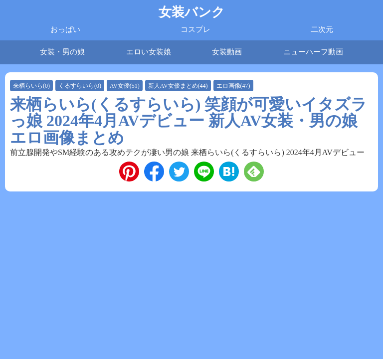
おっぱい (65, 29)
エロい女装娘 (148, 52)
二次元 (322, 29)
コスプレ (195, 29)
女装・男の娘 (62, 52)
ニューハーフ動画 (313, 52)
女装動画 (227, 52)
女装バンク (192, 12)
